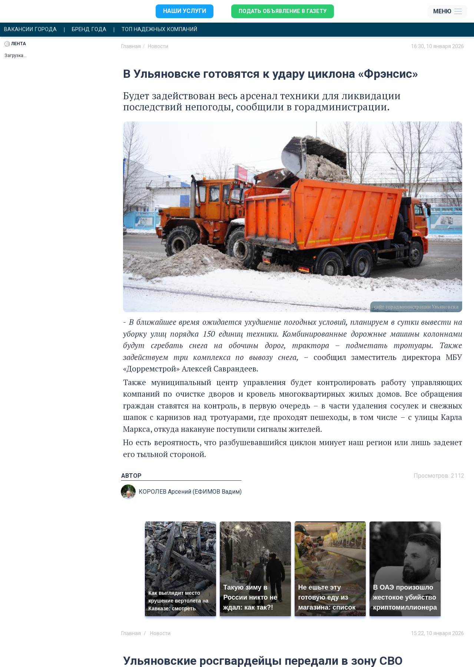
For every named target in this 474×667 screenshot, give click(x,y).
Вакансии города (32, 30)
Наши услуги (180, 11)
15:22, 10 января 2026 (437, 634)
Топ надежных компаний (171, 30)
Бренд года (95, 30)
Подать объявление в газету (282, 11)
